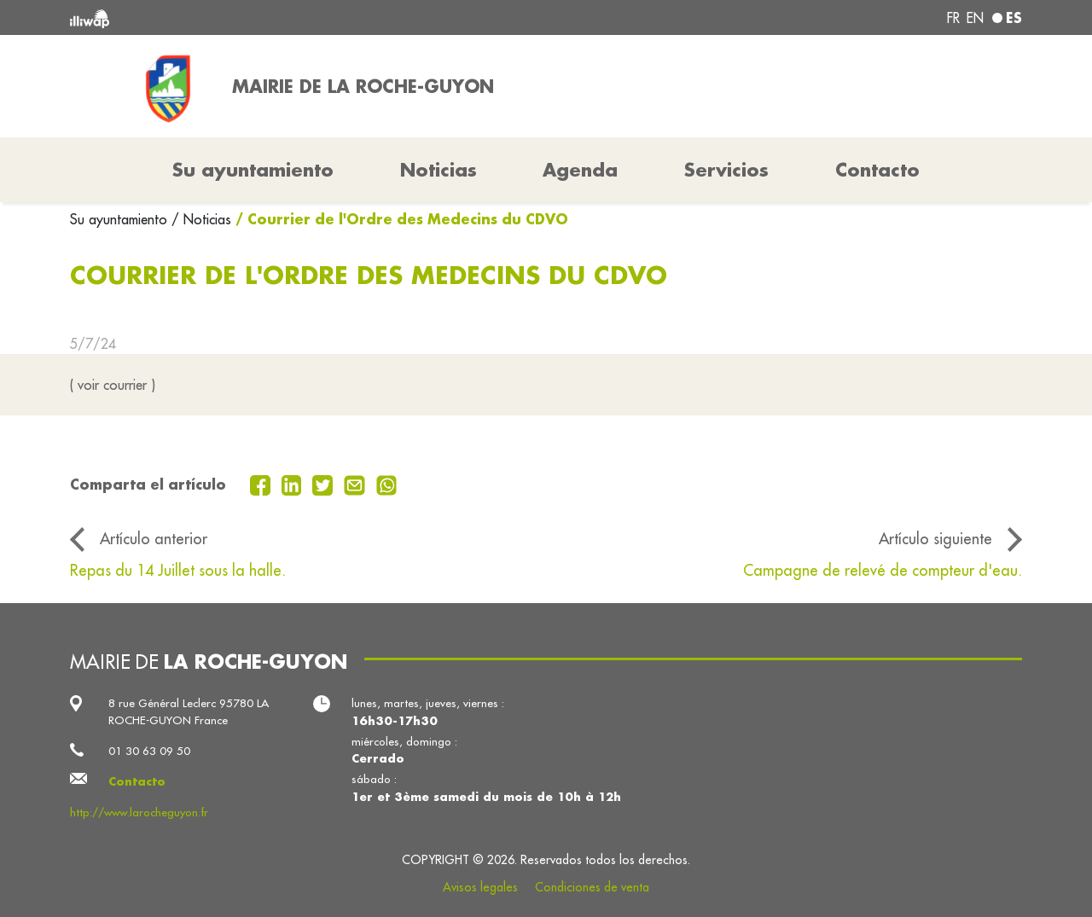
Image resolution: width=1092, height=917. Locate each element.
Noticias (438, 170)
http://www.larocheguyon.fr (139, 812)
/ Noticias (201, 219)
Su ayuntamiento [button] (253, 170)
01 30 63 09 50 (149, 751)
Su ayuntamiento (120, 219)
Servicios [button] (726, 170)
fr (953, 17)
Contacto (877, 170)
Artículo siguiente (935, 538)
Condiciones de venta (592, 887)
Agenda (580, 170)
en (975, 17)
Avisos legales (480, 887)
